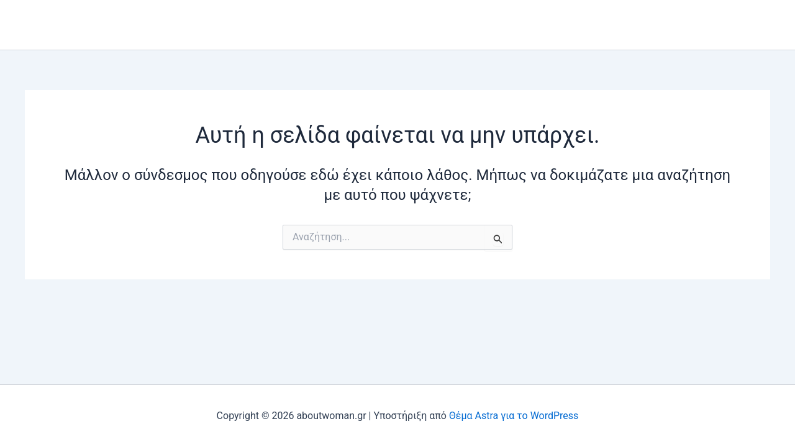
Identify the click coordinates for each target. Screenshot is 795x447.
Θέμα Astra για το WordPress (513, 416)
